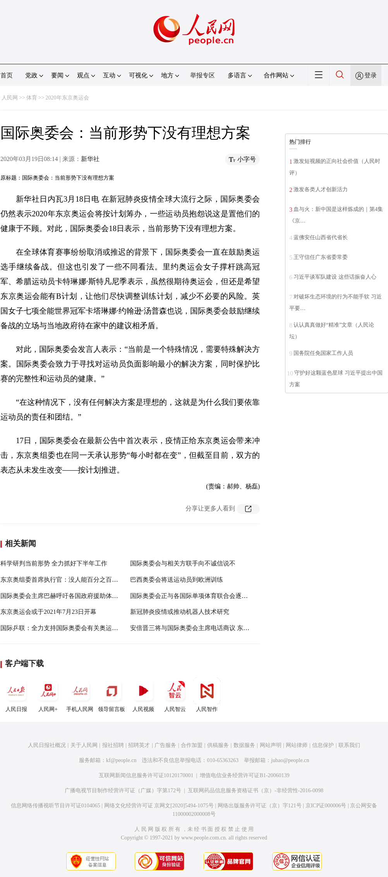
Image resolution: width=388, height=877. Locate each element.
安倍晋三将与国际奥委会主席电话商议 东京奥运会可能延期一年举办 (224, 628)
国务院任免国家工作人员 (323, 353)
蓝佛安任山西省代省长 (321, 237)
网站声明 (271, 745)
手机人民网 (79, 694)
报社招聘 (113, 745)
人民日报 (16, 694)
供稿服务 (218, 745)
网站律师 (296, 745)
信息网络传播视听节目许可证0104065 (55, 805)
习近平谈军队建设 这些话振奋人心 (335, 277)
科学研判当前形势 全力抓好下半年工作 (53, 563)
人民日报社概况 (47, 745)
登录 (370, 75)
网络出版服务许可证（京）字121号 (260, 805)
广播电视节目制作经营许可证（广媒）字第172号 (123, 790)
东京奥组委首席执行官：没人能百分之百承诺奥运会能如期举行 (87, 579)
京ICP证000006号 (326, 805)
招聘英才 (139, 745)
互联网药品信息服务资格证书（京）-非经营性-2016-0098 (255, 790)
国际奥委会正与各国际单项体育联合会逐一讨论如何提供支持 (213, 596)
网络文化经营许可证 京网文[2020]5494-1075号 (159, 805)
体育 (31, 98)
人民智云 (175, 694)
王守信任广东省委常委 (321, 257)
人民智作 (206, 694)
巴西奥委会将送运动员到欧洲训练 (176, 579)
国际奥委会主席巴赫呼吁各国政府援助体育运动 (65, 596)
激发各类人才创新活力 (321, 189)
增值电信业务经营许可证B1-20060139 (244, 775)
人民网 (10, 98)
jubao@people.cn (290, 760)
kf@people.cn (121, 760)
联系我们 (349, 745)
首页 (6, 75)
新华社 (90, 159)
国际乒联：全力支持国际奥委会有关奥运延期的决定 (71, 628)
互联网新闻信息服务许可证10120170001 (146, 775)
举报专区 (202, 75)
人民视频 (143, 694)
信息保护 (323, 745)
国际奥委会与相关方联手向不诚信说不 (182, 563)
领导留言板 (111, 694)
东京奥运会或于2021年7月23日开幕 (48, 611)
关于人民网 (84, 745)
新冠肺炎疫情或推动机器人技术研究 (179, 611)
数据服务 (244, 745)
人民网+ (48, 694)
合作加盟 (192, 745)
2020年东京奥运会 (67, 98)
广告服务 (165, 745)
